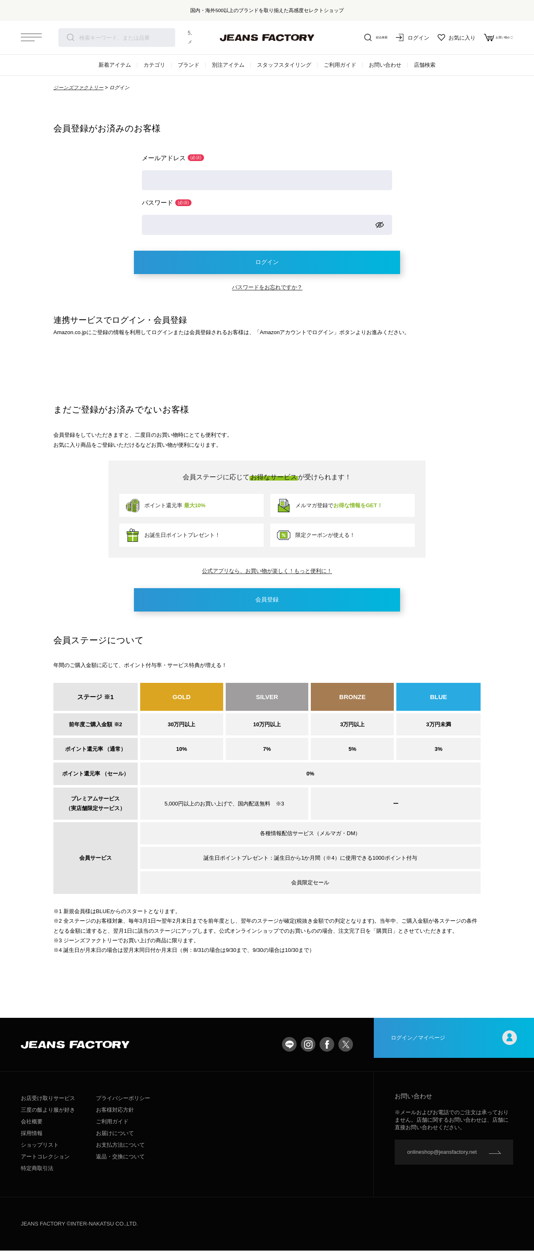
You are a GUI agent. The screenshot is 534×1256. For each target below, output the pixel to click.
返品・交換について (120, 1162)
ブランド (188, 65)
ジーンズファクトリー (78, 88)
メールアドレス (173, 157)
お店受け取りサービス (48, 1103)
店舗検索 (425, 65)
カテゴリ (154, 65)
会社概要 (32, 1127)
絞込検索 (354, 37)
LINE (289, 1049)
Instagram (308, 1049)
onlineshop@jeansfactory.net (442, 1157)
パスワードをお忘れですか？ (267, 290)
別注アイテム (228, 65)
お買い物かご (490, 37)
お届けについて (115, 1138)
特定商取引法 (37, 1173)
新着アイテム (114, 65)
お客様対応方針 (115, 1115)
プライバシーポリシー (123, 1103)
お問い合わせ (385, 65)
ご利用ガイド (340, 65)
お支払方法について (120, 1150)
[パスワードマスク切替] (379, 226)
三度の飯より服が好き (48, 1115)
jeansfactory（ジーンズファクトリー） (267, 37)
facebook (327, 1049)
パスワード (166, 203)
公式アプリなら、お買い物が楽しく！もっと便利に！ (267, 574)
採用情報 (32, 1138)
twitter (345, 1049)
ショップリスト (40, 1150)
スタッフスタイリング (284, 65)
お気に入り (440, 37)
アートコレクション (45, 1162)
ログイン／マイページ (454, 1049)
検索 (70, 37)
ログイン (396, 37)
